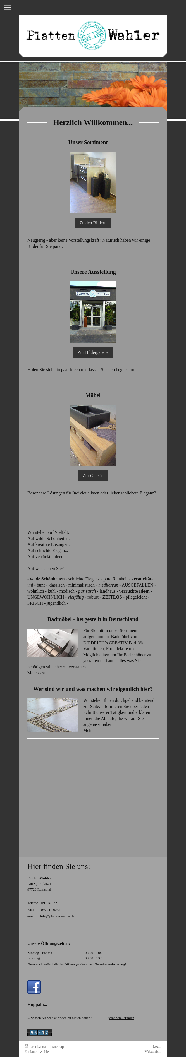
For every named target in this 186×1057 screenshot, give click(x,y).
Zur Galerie (93, 475)
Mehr (88, 730)
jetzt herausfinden (121, 1018)
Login (157, 1046)
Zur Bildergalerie (93, 352)
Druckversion (37, 1046)
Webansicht (153, 1051)
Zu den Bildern (93, 222)
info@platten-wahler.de (57, 916)
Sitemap (58, 1046)
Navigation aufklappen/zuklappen (93, 7)
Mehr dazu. (37, 673)
